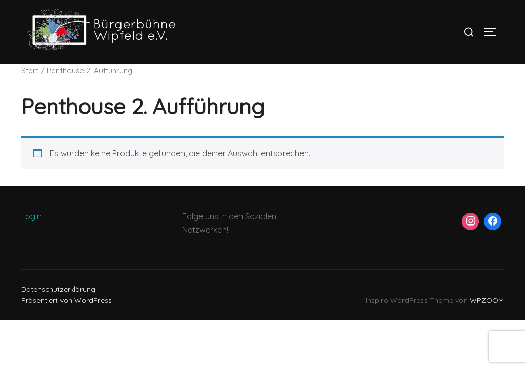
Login (31, 216)
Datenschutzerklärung (58, 289)
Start (29, 70)
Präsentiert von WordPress (66, 300)
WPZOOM (487, 300)
